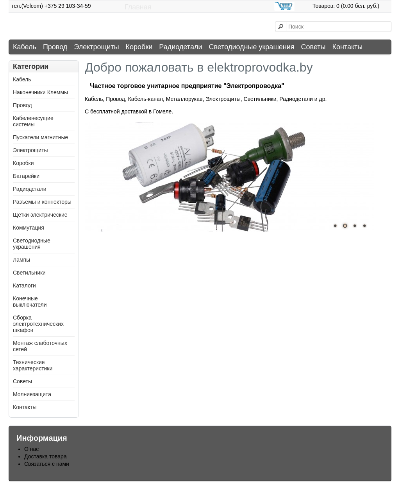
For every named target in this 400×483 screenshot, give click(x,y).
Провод (55, 47)
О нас (31, 449)
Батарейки (26, 176)
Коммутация (28, 227)
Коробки (139, 47)
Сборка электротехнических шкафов (38, 323)
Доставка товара (45, 456)
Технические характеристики (32, 365)
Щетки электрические (40, 215)
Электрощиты (96, 47)
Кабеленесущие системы (33, 121)
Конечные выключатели (29, 301)
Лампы (21, 260)
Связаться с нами (46, 464)
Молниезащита (32, 394)
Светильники (29, 272)
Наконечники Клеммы (40, 92)
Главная (138, 7)
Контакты (347, 47)
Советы (313, 47)
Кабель (24, 47)
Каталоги (24, 285)
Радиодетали (180, 47)
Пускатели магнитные (40, 137)
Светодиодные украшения (251, 47)
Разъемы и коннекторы (42, 202)
